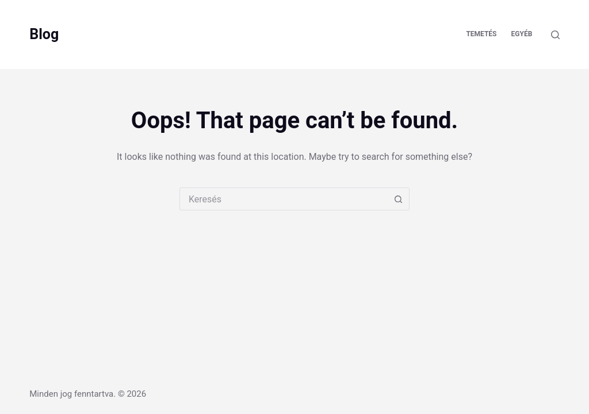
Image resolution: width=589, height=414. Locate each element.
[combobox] (283, 198)
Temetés (481, 34)
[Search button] (398, 199)
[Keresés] (555, 34)
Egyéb (522, 34)
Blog (44, 34)
